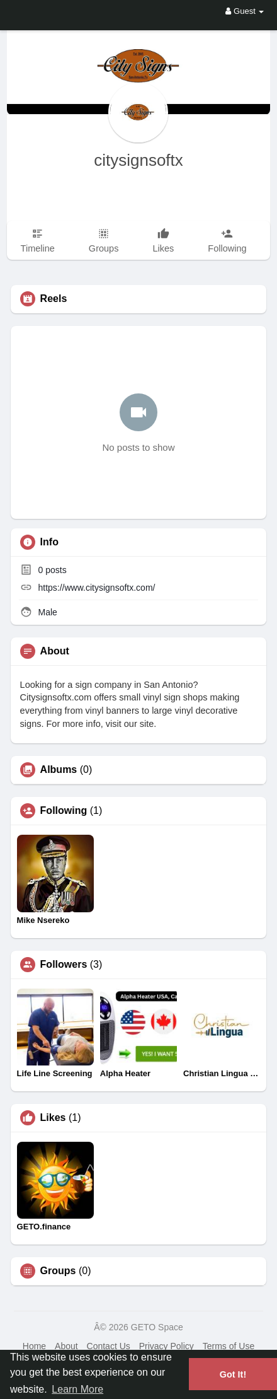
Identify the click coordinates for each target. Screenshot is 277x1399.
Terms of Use (228, 1346)
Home (34, 1346)
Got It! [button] (233, 1374)
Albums (58, 770)
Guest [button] (244, 11)
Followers (64, 965)
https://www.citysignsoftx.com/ (96, 588)
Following (64, 811)
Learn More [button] (77, 1389)
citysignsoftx (138, 160)
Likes (53, 1118)
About (66, 1346)
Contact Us (108, 1346)
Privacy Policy (166, 1346)
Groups (58, 1271)
